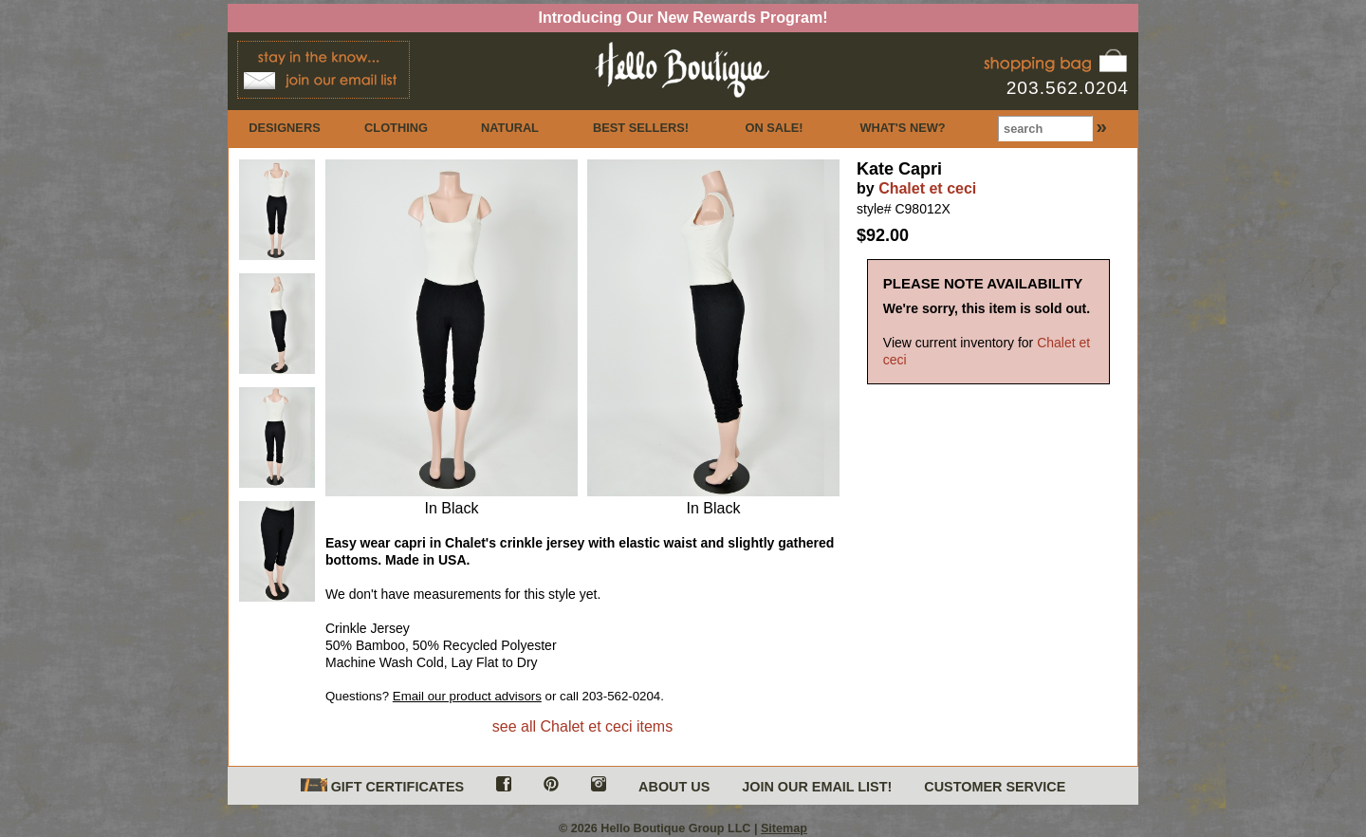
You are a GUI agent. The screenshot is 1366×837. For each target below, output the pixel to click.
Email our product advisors (467, 696)
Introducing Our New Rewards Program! (683, 17)
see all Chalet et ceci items (582, 726)
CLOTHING (396, 128)
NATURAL (510, 128)
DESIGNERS (284, 128)
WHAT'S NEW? (902, 128)
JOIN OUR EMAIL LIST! (817, 786)
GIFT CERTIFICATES (382, 786)
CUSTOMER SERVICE (994, 786)
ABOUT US (674, 786)
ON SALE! (774, 128)
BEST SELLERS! (641, 128)
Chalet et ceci (927, 188)
